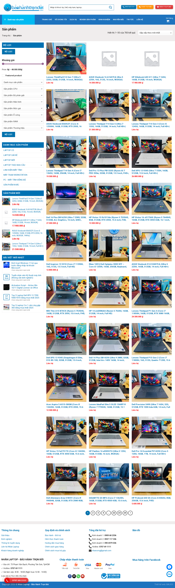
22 (114, 513)
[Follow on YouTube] (83, 576)
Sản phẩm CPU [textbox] (10, 89)
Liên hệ (140, 20)
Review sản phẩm (88, 20)
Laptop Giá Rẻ (10, 155)
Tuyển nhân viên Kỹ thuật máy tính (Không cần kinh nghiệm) (26, 276)
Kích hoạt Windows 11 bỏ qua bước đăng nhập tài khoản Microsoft (24, 265)
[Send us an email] (74, 576)
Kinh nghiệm (104, 20)
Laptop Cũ (8, 150)
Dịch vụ (73, 20)
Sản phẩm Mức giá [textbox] (12, 108)
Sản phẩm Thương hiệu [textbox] (14, 128)
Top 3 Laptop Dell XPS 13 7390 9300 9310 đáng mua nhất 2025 (25, 296)
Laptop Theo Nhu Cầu (14, 165)
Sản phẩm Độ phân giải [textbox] (14, 95)
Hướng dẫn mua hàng (54, 543)
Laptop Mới (9, 160)
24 (125, 513)
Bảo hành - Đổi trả (53, 535)
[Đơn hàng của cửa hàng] (155, 32)
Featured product (13, 75)
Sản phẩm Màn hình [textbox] (12, 102)
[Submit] (110, 7)
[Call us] (78, 576)
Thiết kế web (160, 584)
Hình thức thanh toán (54, 539)
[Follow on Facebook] (70, 576)
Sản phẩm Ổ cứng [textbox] (12, 115)
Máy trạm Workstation (15, 175)
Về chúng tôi (61, 20)
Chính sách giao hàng (54, 547)
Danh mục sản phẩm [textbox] (13, 82)
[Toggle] (41, 150)
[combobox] (23, 82)
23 (119, 513)
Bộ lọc (9, 51)
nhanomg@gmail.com (101, 551)
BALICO (169, 584)
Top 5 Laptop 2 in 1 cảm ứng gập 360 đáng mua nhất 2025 (25, 306)
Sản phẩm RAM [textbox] (11, 121)
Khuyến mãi (118, 20)
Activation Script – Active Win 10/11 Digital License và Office (24, 286)
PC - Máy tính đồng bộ (14, 180)
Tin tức (130, 20)
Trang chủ (47, 20)
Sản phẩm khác (11, 185)
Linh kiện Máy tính (12, 170)
